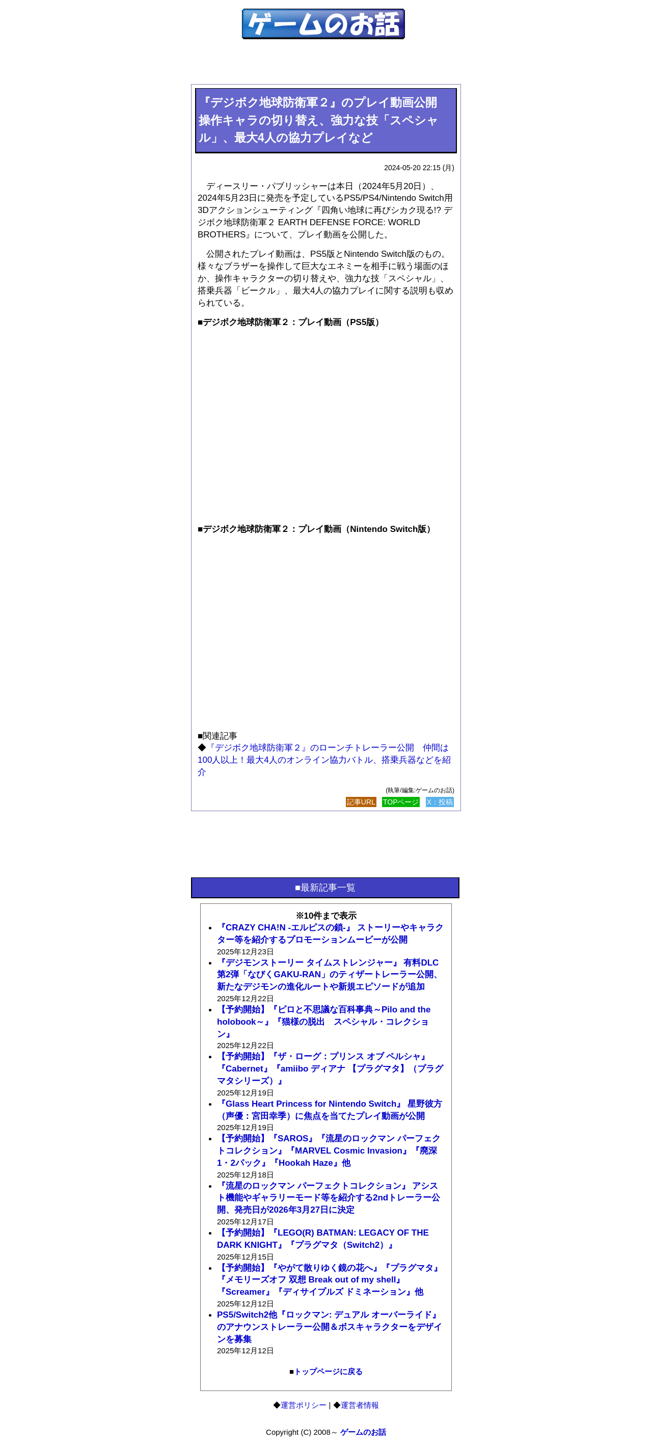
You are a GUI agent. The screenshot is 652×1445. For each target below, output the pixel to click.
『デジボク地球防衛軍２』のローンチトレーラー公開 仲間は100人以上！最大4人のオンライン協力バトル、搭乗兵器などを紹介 (324, 760)
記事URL (361, 802)
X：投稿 (440, 802)
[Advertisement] (326, 67)
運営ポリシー (304, 1405)
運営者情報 (360, 1405)
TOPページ (401, 802)
